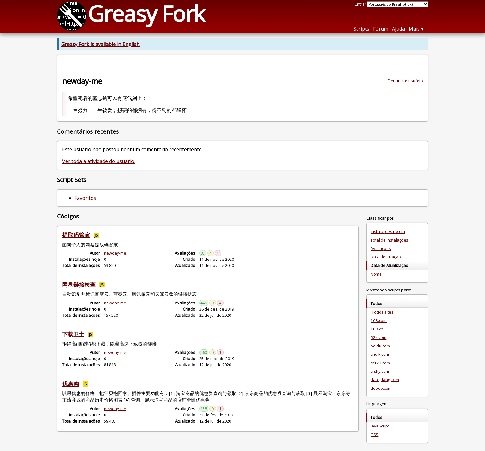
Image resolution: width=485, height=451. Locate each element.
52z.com (378, 337)
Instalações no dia (388, 231)
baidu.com (380, 346)
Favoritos (85, 198)
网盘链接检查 (79, 284)
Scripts (361, 28)
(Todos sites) (383, 312)
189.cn (377, 329)
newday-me (115, 253)
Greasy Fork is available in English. (100, 44)
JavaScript (380, 426)
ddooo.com (381, 388)
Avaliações (381, 248)
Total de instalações (389, 240)
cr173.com (380, 363)
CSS (374, 434)
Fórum (380, 28)
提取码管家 (76, 234)
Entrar (360, 4)
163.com (379, 320)
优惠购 (70, 384)
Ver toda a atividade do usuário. (98, 161)
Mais (414, 28)
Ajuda (398, 28)
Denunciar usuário (405, 81)
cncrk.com (380, 354)
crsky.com (380, 371)
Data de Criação (386, 257)
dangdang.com (385, 379)
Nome (376, 274)
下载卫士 (73, 334)
